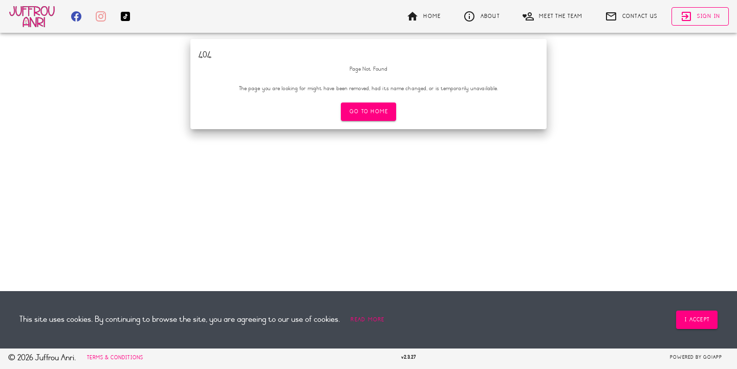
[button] (367, 320)
